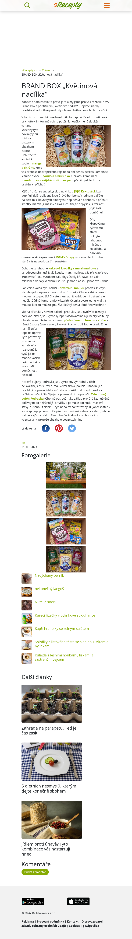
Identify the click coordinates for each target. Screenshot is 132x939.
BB (23, 443)
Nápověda (92, 926)
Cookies (74, 926)
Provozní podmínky (50, 921)
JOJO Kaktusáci (84, 191)
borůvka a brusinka (56, 176)
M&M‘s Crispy (65, 257)
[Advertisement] (66, 37)
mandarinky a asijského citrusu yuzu (47, 180)
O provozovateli (92, 921)
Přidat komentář (35, 872)
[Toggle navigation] (107, 5)
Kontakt (73, 921)
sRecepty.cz (29, 70)
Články (46, 70)
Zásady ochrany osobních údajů (44, 926)
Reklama (28, 921)
